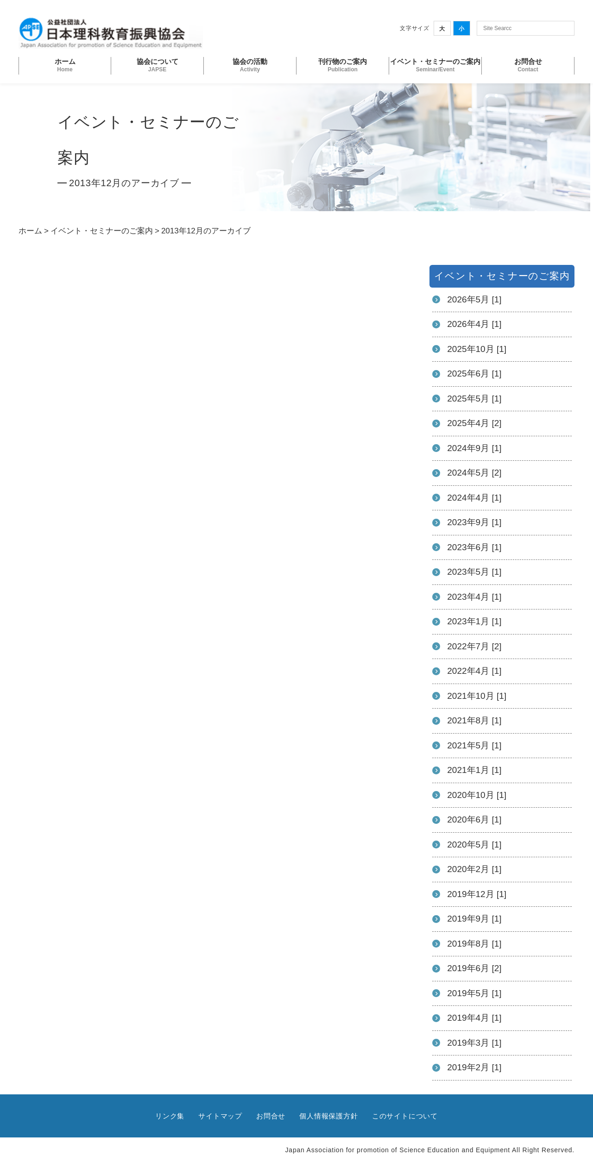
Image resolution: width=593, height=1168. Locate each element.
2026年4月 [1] (474, 324)
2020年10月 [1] (476, 795)
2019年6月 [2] (474, 968)
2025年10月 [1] (476, 349)
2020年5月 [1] (474, 844)
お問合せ (270, 1116)
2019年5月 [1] (474, 993)
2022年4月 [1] (474, 671)
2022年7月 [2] (474, 646)
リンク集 (169, 1116)
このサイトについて (405, 1116)
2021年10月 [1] (476, 696)
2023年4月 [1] (474, 597)
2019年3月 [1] (474, 1043)
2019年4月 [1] (474, 1018)
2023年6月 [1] (474, 547)
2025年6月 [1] (474, 373)
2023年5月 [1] (474, 572)
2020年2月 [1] (474, 869)
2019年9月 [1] (474, 918)
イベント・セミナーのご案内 (101, 230)
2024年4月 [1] (474, 497)
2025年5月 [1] (474, 398)
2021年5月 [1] (474, 745)
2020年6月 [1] (474, 819)
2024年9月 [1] (474, 448)
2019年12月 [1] (476, 894)
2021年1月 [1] (474, 770)
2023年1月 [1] (474, 621)
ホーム (30, 230)
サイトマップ (220, 1116)
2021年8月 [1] (474, 720)
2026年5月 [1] (474, 299)
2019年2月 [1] (474, 1067)
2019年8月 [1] (474, 943)
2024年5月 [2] (474, 472)
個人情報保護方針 (328, 1116)
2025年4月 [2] (474, 423)
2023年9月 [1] (474, 522)
